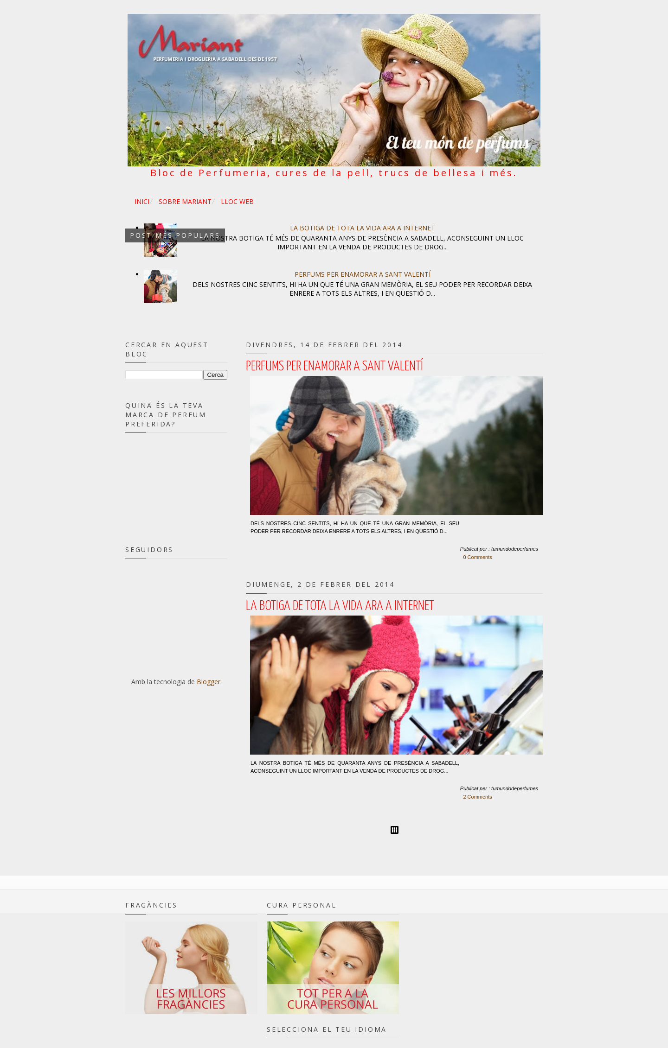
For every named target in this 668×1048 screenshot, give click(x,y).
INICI (142, 201)
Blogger (208, 681)
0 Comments (477, 557)
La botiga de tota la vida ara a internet (362, 227)
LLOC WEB (237, 201)
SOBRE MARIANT (185, 201)
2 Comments (477, 797)
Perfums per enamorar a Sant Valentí (362, 274)
